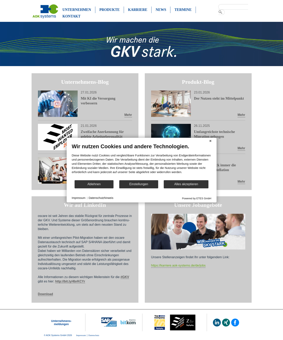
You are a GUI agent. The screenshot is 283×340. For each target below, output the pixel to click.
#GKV (125, 277)
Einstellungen (138, 184)
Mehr (128, 115)
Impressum (78, 197)
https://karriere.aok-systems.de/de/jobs (178, 265)
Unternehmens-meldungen (61, 322)
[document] (141, 161)
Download (45, 294)
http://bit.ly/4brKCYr (70, 281)
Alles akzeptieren (186, 184)
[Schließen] (210, 141)
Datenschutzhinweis (101, 197)
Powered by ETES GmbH (196, 198)
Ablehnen (94, 184)
